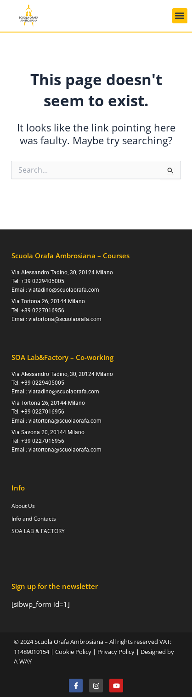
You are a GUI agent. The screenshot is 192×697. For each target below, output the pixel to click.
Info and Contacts (33, 518)
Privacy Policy (116, 652)
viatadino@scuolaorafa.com (63, 290)
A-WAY (23, 661)
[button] (179, 15)
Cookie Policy (73, 652)
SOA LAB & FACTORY (38, 531)
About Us (23, 505)
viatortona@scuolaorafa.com (65, 319)
